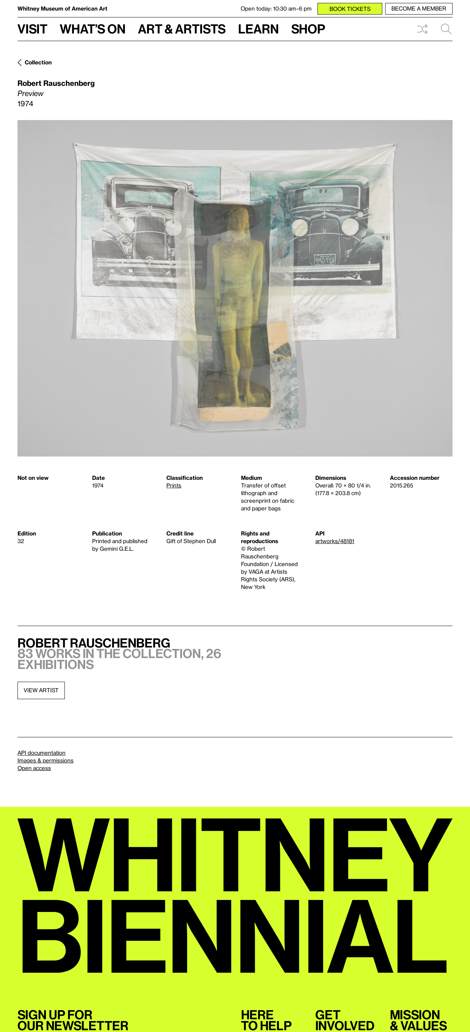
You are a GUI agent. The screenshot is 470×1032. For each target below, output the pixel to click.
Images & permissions (45, 760)
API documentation (41, 752)
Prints (173, 485)
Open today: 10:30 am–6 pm (276, 8)
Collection (38, 62)
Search (446, 29)
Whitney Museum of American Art (62, 8)
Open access (34, 768)
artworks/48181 (334, 541)
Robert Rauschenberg (56, 83)
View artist (41, 690)
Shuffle (422, 29)
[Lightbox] (235, 288)
